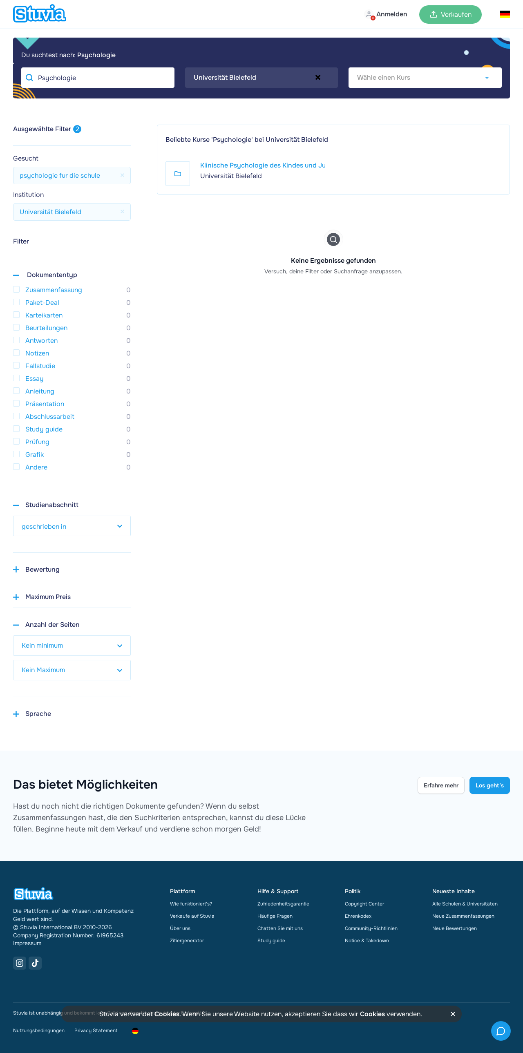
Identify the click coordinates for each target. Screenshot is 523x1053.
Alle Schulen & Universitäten (465, 904)
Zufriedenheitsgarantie (283, 904)
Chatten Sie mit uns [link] (280, 928)
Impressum (27, 943)
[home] (39, 14)
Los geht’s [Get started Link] (490, 785)
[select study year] (71, 526)
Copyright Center (364, 904)
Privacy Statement (95, 1030)
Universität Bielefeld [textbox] (225, 77)
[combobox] (261, 77)
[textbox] (425, 77)
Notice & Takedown (367, 940)
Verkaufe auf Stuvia (192, 916)
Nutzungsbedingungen (39, 1030)
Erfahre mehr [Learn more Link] (441, 785)
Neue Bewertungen (454, 928)
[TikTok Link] (35, 963)
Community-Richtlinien (371, 928)
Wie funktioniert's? (191, 904)
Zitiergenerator (187, 940)
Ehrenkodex (358, 916)
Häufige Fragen (275, 916)
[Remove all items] (318, 77)
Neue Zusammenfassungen (463, 916)
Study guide (271, 940)
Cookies (166, 1014)
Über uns (180, 928)
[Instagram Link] (19, 963)
